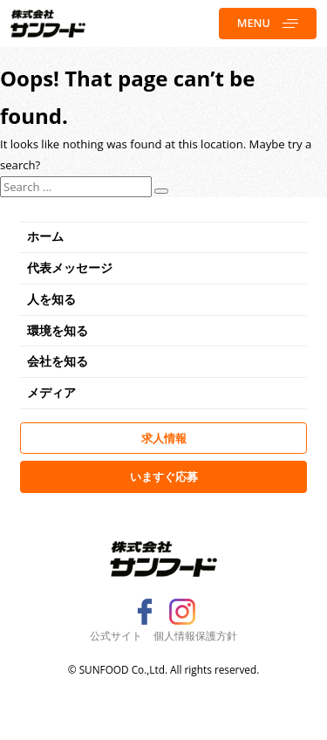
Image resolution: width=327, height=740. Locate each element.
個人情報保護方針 (195, 635)
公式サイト (116, 635)
